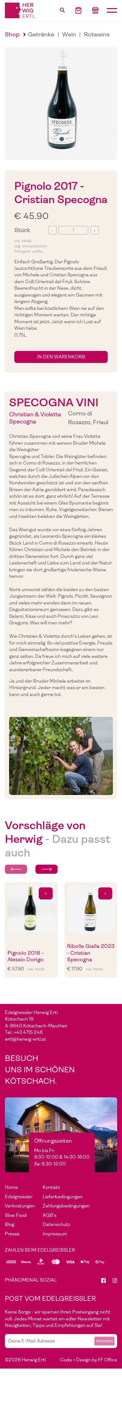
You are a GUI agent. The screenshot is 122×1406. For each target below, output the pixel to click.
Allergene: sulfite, (28, 251)
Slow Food (16, 1215)
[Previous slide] (16, 869)
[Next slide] (46, 869)
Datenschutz (56, 1224)
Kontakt (51, 1187)
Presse (12, 1233)
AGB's (49, 1215)
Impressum (55, 1233)
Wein (69, 34)
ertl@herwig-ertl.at (25, 1039)
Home (11, 1187)
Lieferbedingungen (63, 1196)
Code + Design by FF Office (88, 1359)
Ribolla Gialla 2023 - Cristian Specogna (91, 953)
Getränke (41, 34)
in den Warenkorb (61, 356)
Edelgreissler (19, 1196)
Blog (9, 1224)
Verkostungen (20, 1205)
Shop (12, 34)
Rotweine (97, 34)
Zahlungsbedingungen (66, 1205)
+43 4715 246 (28, 1032)
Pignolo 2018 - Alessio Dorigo (25, 956)
